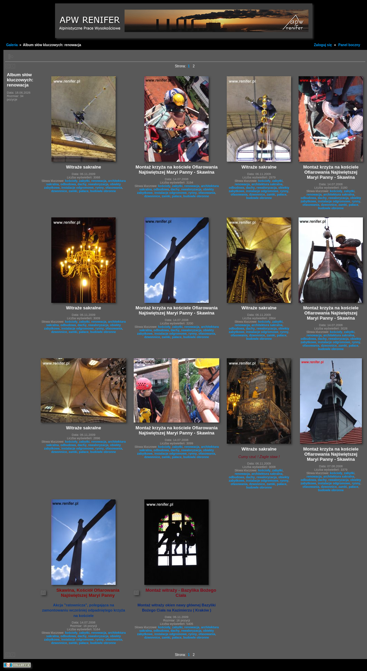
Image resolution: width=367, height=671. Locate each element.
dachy (82, 184)
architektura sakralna (267, 184)
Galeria (12, 45)
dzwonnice (59, 191)
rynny (99, 187)
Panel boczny (349, 45)
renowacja (98, 181)
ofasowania (113, 187)
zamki (73, 191)
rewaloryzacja (98, 184)
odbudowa (68, 184)
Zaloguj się (323, 45)
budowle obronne (103, 191)
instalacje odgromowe (77, 187)
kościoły (71, 181)
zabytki (84, 181)
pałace (84, 191)
